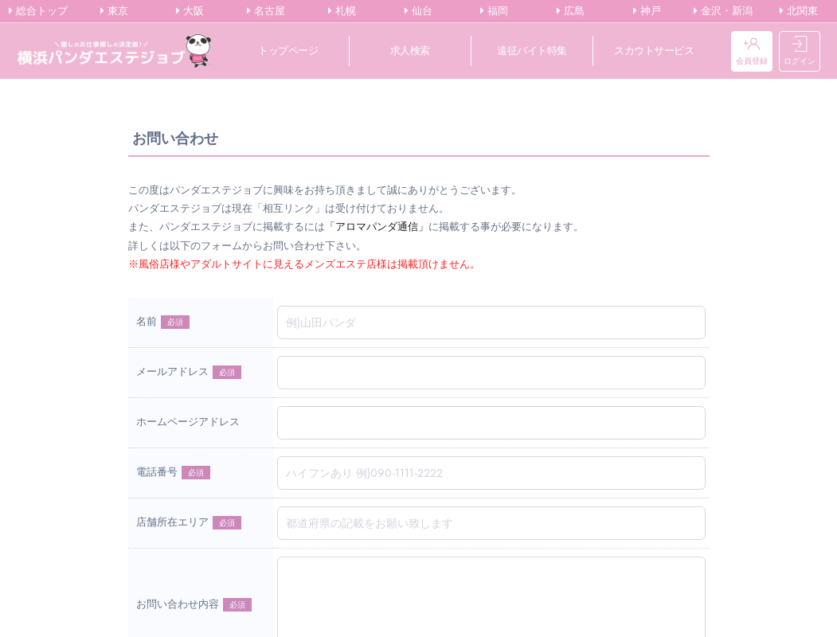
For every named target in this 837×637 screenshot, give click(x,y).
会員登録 (752, 51)
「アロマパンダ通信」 (376, 226)
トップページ (288, 50)
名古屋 (266, 11)
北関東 (799, 11)
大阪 (190, 11)
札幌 (342, 11)
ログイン (799, 51)
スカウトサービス (654, 50)
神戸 (647, 11)
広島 (571, 11)
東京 (114, 11)
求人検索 (410, 50)
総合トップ (38, 11)
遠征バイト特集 (532, 50)
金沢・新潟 (723, 11)
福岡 (494, 11)
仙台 (418, 11)
